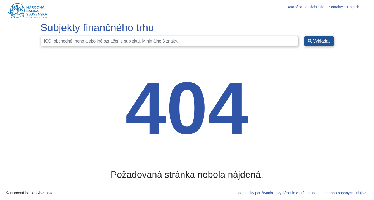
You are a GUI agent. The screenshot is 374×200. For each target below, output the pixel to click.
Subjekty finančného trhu (97, 27)
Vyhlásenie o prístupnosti (297, 193)
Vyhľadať (319, 41)
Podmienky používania (254, 193)
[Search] (169, 41)
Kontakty (336, 7)
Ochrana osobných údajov (344, 193)
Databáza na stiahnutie (305, 7)
